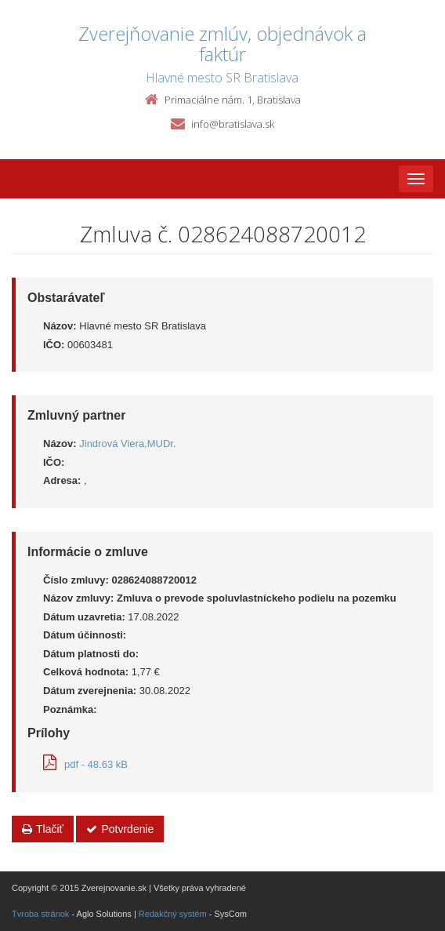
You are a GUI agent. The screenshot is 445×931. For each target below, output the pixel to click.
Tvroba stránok (40, 913)
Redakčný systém (173, 913)
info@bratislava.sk (232, 124)
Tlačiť (42, 829)
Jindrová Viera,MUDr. (127, 443)
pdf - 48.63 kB (85, 764)
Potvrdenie (120, 829)
